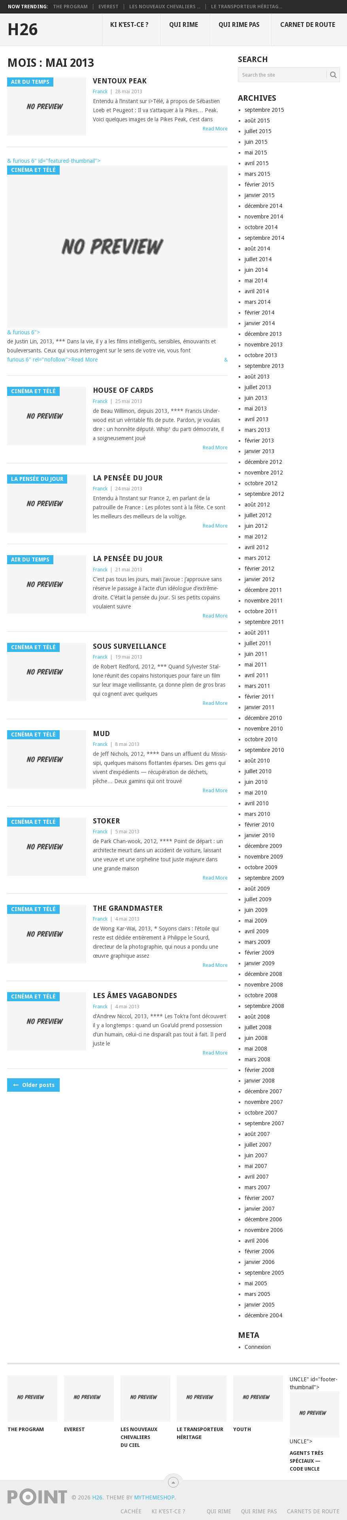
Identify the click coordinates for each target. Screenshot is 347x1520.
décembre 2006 (263, 1219)
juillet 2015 (258, 131)
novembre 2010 (264, 728)
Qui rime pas (239, 24)
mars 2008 (257, 1059)
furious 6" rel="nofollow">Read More (52, 359)
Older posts (33, 1085)
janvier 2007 (260, 1208)
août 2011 (257, 632)
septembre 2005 (264, 1272)
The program (70, 6)
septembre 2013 (264, 366)
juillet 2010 (258, 771)
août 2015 (257, 120)
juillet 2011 (258, 643)
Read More (215, 129)
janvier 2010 (260, 835)
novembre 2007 (264, 1102)
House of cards (123, 390)
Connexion (258, 1347)
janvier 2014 (260, 323)
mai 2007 (256, 1166)
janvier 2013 (260, 451)
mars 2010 (257, 814)
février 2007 (259, 1198)
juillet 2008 (258, 1027)
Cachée (131, 1511)
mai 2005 (256, 1283)
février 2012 (259, 568)
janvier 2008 (260, 1080)
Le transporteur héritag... (246, 6)
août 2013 (257, 376)
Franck (100, 91)
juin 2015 (256, 142)
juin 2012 (256, 526)
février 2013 (259, 440)
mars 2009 (257, 942)
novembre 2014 (264, 216)
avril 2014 (257, 291)
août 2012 (257, 504)
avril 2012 (257, 547)
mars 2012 (257, 558)
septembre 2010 (264, 750)
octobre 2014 (261, 227)
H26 (22, 29)
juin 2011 (256, 654)
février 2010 (259, 824)
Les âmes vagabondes (135, 995)
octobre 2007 (261, 1112)
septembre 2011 (264, 622)
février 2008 (259, 1070)
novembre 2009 (264, 856)
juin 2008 (256, 1038)
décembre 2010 (263, 718)
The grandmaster (127, 908)
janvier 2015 (260, 195)
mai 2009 (256, 920)
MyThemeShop (154, 1497)
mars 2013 (257, 430)
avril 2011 (257, 675)
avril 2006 (257, 1240)
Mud (101, 733)
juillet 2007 (258, 1144)
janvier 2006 (260, 1262)
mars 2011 (257, 686)
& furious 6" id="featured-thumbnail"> (53, 161)
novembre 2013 (264, 344)
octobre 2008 (261, 995)
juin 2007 (256, 1155)
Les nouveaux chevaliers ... (164, 6)
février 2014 (259, 312)
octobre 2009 (261, 867)
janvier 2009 (260, 963)
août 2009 (257, 888)
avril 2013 (257, 419)
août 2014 (257, 248)
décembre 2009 (263, 846)
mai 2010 (256, 792)
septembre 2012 (264, 494)
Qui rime (183, 24)
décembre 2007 (263, 1091)
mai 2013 (256, 408)
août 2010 (257, 760)
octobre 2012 (261, 483)
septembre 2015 (264, 110)
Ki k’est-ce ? (129, 24)
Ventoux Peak (120, 81)
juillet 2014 (258, 259)
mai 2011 (256, 664)
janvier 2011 (260, 707)
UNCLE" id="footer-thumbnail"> (314, 1410)
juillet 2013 (258, 387)
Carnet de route (307, 24)
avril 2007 (257, 1176)
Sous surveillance (129, 646)
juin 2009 (256, 910)
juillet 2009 (258, 899)
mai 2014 (256, 280)
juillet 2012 (258, 515)
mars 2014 (257, 302)
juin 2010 (256, 782)
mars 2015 (257, 174)
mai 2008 (256, 1048)
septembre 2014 (264, 238)
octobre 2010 (261, 739)
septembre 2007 (264, 1123)
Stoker (106, 821)
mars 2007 (257, 1187)
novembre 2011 (264, 600)
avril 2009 (257, 931)
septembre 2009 (264, 878)
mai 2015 (256, 152)
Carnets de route (313, 1511)
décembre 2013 (263, 334)
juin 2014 (256, 270)
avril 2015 (257, 163)
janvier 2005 (260, 1305)
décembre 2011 (263, 590)
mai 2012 (256, 536)
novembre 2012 (264, 472)
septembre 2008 (264, 1006)
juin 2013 (256, 398)
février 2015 (259, 184)
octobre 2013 (261, 355)
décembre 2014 (263, 206)
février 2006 (259, 1251)
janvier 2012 (260, 579)
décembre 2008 (263, 974)
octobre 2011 (261, 611)
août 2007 (257, 1134)
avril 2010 (257, 803)
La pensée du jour (127, 478)
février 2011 (259, 696)
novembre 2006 (264, 1230)
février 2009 (259, 952)
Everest (108, 6)
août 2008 (257, 1016)
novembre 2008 (264, 984)
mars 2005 (257, 1294)
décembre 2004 (263, 1315)
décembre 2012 (263, 462)
